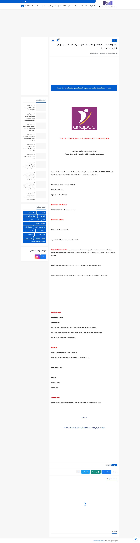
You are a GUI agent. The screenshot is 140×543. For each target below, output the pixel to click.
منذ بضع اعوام (30, 114)
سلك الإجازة (28, 227)
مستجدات (30, 234)
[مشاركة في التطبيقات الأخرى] (78, 471)
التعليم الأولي (31, 212)
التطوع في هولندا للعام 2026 (29, 157)
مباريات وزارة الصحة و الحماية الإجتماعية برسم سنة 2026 (29, 148)
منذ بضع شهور (30, 105)
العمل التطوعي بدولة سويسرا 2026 (29, 109)
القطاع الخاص (83, 6)
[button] (106, 472)
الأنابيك (64, 6)
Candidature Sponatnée (32, 6)
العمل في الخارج (56, 6)
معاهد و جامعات (40, 238)
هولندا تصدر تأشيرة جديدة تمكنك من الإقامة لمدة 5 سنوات (29, 118)
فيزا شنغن (42, 234)
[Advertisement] (70, 23)
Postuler (84, 417)
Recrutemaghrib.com (98, 541)
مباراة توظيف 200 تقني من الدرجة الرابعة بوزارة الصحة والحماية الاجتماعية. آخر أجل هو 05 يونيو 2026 (29, 187)
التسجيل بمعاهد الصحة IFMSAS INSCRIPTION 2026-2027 (29, 128)
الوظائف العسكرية (73, 6)
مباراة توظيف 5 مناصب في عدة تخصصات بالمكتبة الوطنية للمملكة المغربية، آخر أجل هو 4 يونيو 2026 (29, 177)
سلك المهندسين (29, 230)
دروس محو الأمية (40, 227)
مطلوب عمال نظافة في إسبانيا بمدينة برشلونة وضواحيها (29, 138)
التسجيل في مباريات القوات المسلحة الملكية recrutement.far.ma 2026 (29, 167)
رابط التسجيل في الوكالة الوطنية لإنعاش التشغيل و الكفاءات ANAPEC (84, 427)
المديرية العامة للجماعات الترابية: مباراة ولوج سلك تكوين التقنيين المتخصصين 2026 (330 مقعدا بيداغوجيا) (29, 197)
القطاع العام (91, 6)
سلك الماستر (41, 230)
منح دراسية (43, 6)
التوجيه (49, 6)
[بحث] (22, 6)
